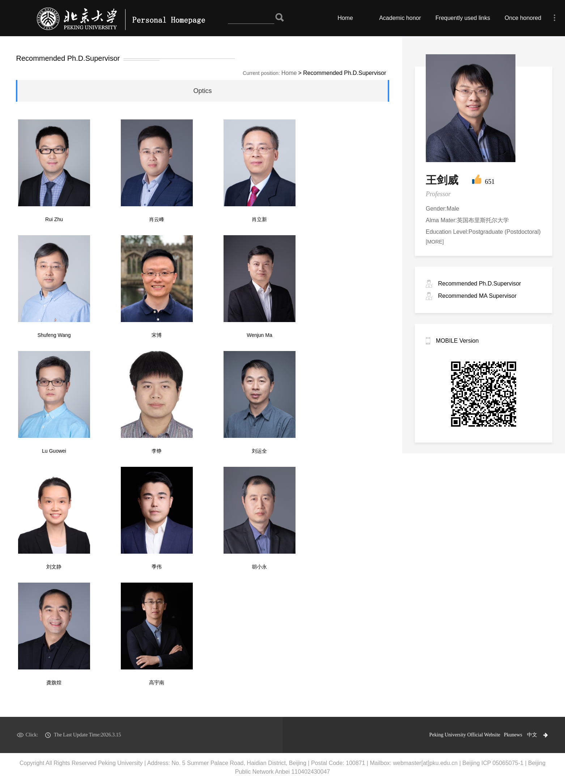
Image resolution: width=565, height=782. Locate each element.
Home (345, 18)
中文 (532, 734)
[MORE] (435, 242)
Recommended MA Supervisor (477, 296)
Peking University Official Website (464, 734)
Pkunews (513, 734)
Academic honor (400, 18)
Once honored (523, 18)
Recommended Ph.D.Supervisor (479, 283)
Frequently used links (463, 18)
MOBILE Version (457, 341)
